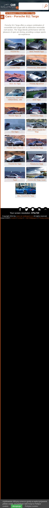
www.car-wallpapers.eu (24, 216)
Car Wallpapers (11, 13)
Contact (20, 218)
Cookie (13, 218)
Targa (33, 13)
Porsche (21, 13)
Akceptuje (17, 506)
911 (27, 13)
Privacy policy (44, 218)
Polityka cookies (31, 506)
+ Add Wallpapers (30, 218)
